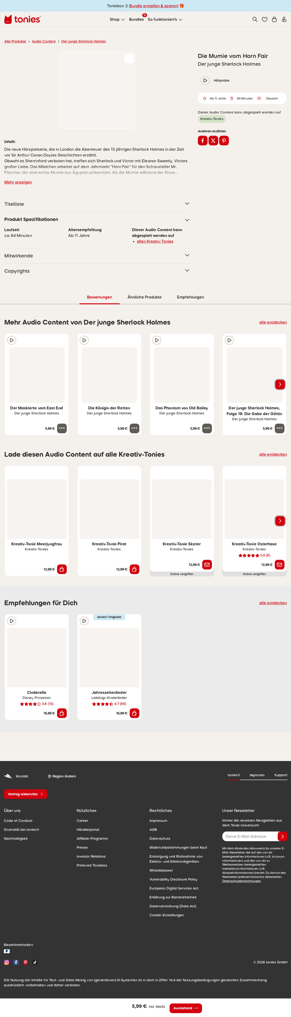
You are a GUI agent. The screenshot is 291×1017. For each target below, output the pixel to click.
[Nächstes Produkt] (280, 384)
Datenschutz (158, 838)
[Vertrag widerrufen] (25, 794)
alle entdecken (274, 322)
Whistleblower (160, 870)
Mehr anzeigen (17, 182)
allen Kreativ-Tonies (153, 241)
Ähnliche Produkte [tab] (144, 297)
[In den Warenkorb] (62, 569)
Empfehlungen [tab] (190, 297)
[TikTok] (34, 962)
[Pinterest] (25, 962)
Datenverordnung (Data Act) (170, 906)
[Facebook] (16, 962)
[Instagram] (6, 962)
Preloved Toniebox (90, 865)
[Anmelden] (282, 836)
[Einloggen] (284, 19)
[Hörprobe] (11, 340)
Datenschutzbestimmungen (240, 876)
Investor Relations (90, 856)
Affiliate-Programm (91, 838)
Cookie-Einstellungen (165, 915)
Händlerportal (87, 829)
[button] (265, 19)
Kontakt (15, 776)
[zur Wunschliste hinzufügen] (129, 58)
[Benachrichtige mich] (207, 564)
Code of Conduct (16, 820)
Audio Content (41, 41)
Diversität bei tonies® (20, 829)
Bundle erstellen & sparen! (153, 6)
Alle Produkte (14, 41)
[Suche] (255, 19)
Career (82, 820)
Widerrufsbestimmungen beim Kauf (175, 847)
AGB (153, 829)
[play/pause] (205, 80)
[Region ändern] (61, 776)
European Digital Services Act (171, 888)
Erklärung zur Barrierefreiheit (171, 897)
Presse (82, 847)
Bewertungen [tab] (99, 297)
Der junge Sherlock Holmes (78, 41)
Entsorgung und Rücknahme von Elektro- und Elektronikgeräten (180, 858)
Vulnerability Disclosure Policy (171, 879)
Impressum (157, 820)
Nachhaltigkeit (14, 838)
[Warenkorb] (274, 19)
